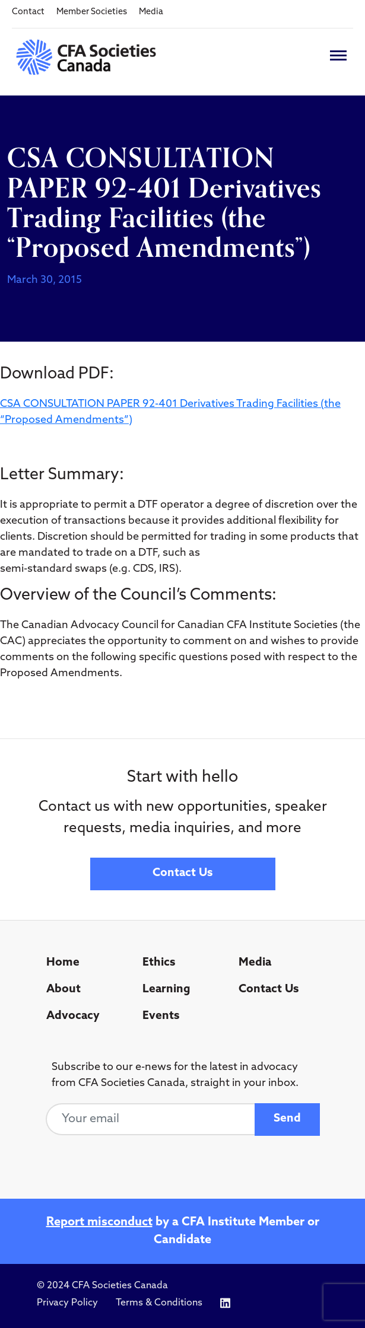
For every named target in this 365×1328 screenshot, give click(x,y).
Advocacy (73, 1016)
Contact (28, 12)
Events (160, 1016)
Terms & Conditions (159, 1303)
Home (63, 963)
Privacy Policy (67, 1303)
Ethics (158, 963)
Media (151, 12)
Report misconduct (99, 1222)
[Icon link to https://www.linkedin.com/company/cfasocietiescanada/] (225, 1303)
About (63, 989)
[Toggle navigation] (338, 55)
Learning (166, 989)
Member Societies (91, 12)
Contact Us (182, 873)
